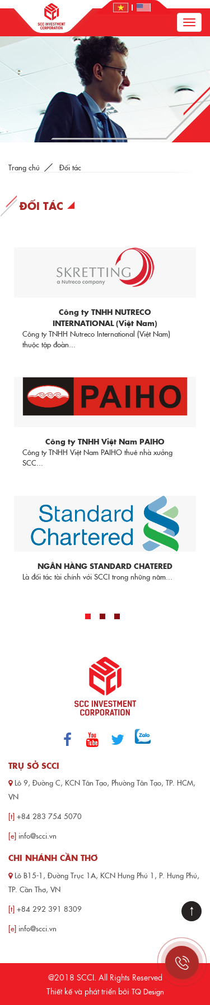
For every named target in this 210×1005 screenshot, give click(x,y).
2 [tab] (102, 616)
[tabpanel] (105, 414)
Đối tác (70, 167)
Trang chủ (24, 167)
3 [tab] (117, 616)
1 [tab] (88, 616)
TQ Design (148, 991)
